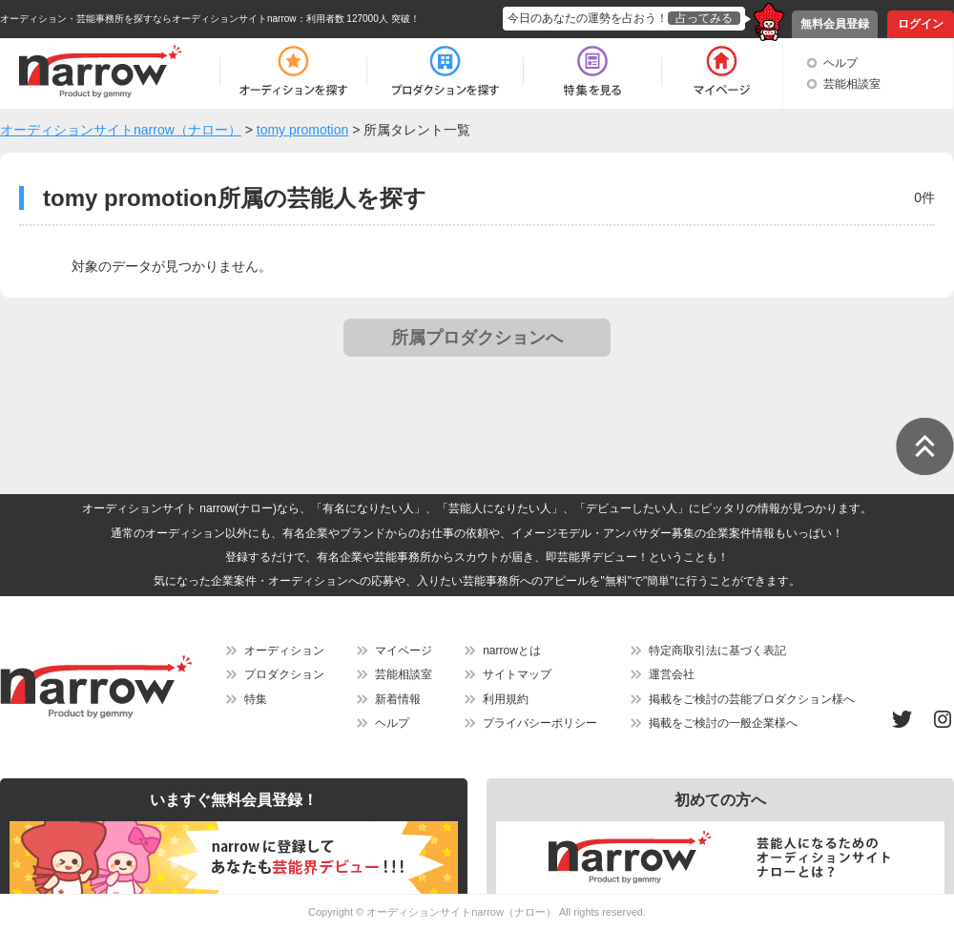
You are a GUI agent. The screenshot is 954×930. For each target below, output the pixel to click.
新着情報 (398, 699)
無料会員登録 (834, 24)
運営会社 (672, 674)
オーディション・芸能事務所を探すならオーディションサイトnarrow (148, 18)
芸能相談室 (852, 84)
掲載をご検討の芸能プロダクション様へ (752, 699)
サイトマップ (517, 674)
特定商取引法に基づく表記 (717, 650)
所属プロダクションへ (477, 337)
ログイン (921, 24)
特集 (255, 699)
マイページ (403, 650)
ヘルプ (840, 63)
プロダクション (284, 674)
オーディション (284, 650)
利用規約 (506, 699)
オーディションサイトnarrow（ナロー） (461, 912)
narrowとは (512, 650)
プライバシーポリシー (540, 723)
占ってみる (704, 18)
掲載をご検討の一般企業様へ (723, 723)
